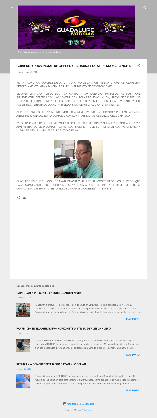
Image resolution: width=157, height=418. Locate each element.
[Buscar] (145, 8)
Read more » (133, 319)
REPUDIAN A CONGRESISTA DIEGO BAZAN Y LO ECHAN (51, 364)
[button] (139, 66)
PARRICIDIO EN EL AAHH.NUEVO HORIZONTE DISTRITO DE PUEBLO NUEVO (63, 328)
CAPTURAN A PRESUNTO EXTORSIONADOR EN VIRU (49, 292)
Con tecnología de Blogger (78, 404)
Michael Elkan (86, 410)
